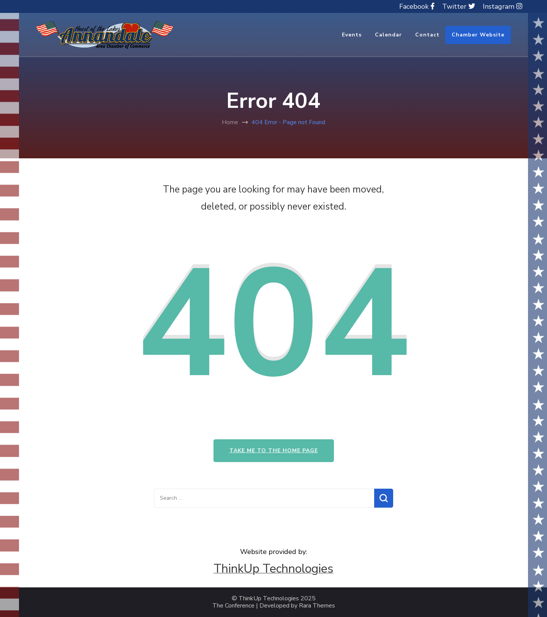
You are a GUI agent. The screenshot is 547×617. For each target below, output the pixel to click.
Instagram (502, 6)
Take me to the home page (273, 450)
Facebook (417, 6)
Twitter (458, 6)
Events (352, 34)
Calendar (388, 34)
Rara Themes (317, 605)
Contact (427, 34)
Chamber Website (478, 34)
